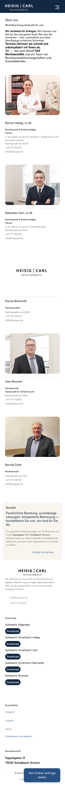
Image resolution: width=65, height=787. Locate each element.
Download (13, 631)
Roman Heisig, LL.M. (18, 123)
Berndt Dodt (13, 464)
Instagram (10, 711)
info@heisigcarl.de (19, 597)
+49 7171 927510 (18, 603)
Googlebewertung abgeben (18, 736)
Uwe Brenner (13, 381)
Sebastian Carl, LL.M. (19, 213)
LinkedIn (9, 720)
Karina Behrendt (16, 301)
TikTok (8, 729)
